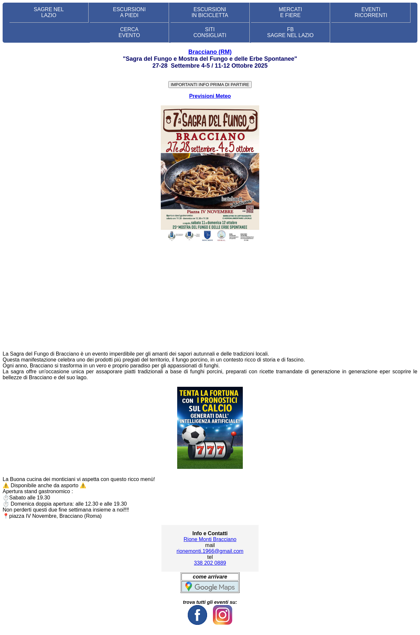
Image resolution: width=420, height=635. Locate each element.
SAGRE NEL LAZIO (49, 12)
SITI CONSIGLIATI (209, 32)
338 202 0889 (210, 563)
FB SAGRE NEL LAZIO (290, 32)
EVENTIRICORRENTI (371, 12)
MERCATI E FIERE (290, 12)
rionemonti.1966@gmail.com (210, 551)
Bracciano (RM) (210, 52)
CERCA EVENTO (129, 32)
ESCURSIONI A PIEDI (129, 12)
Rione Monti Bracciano (210, 539)
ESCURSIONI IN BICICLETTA (210, 12)
